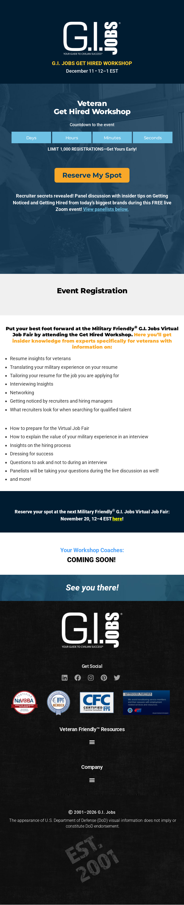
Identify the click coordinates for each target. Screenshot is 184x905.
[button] (92, 742)
